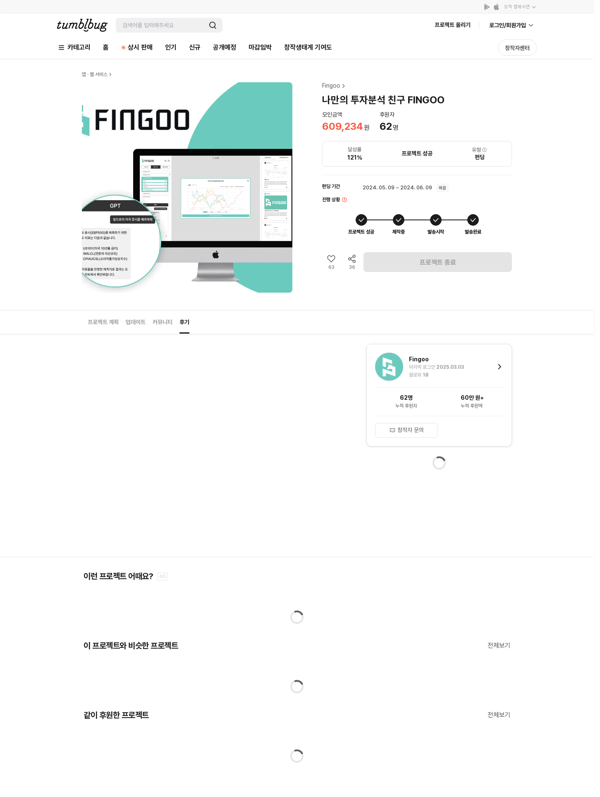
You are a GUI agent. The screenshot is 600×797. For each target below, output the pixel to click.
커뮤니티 (162, 322)
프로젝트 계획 (103, 322)
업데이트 (136, 322)
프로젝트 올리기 (453, 24)
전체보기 (499, 645)
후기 (184, 322)
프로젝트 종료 (438, 262)
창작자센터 (517, 48)
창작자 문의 (406, 430)
